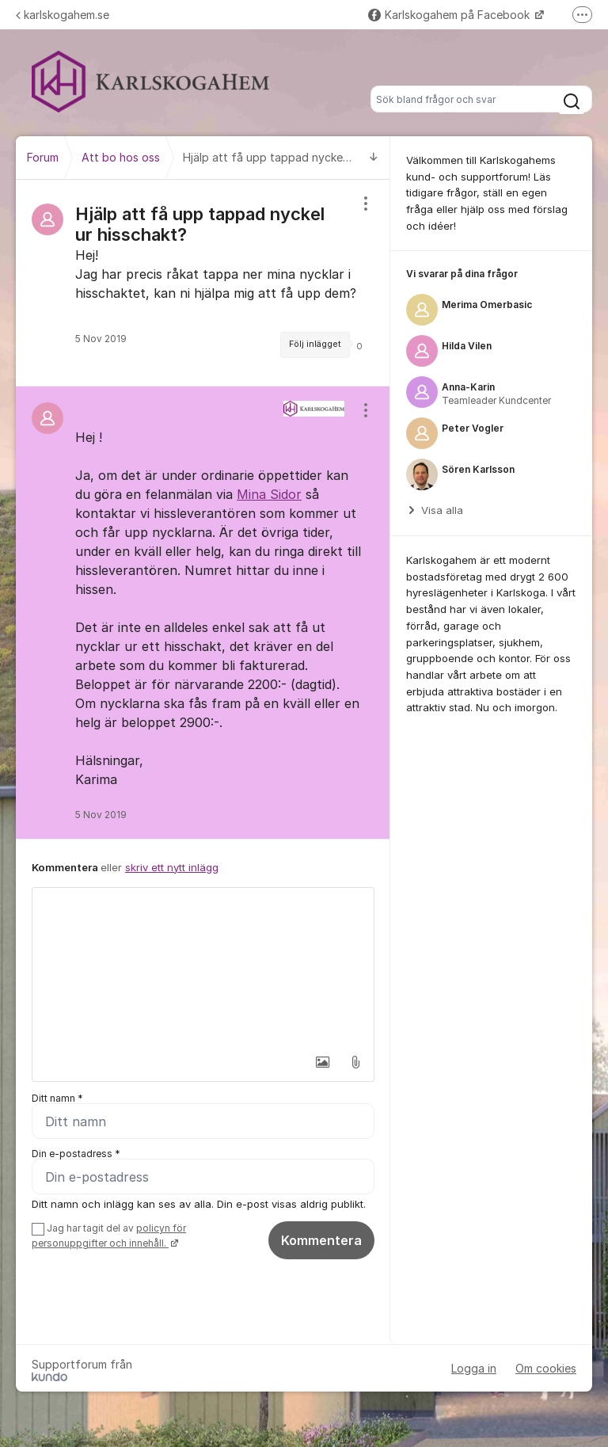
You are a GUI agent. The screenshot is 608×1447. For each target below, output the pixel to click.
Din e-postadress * (76, 1154)
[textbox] (203, 967)
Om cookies (545, 1368)
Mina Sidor (269, 494)
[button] (322, 1062)
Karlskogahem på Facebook (450, 14)
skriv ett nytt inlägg (171, 867)
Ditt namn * (57, 1098)
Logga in (473, 1368)
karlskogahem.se (62, 14)
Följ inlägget (315, 344)
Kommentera (321, 1240)
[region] (203, 283)
